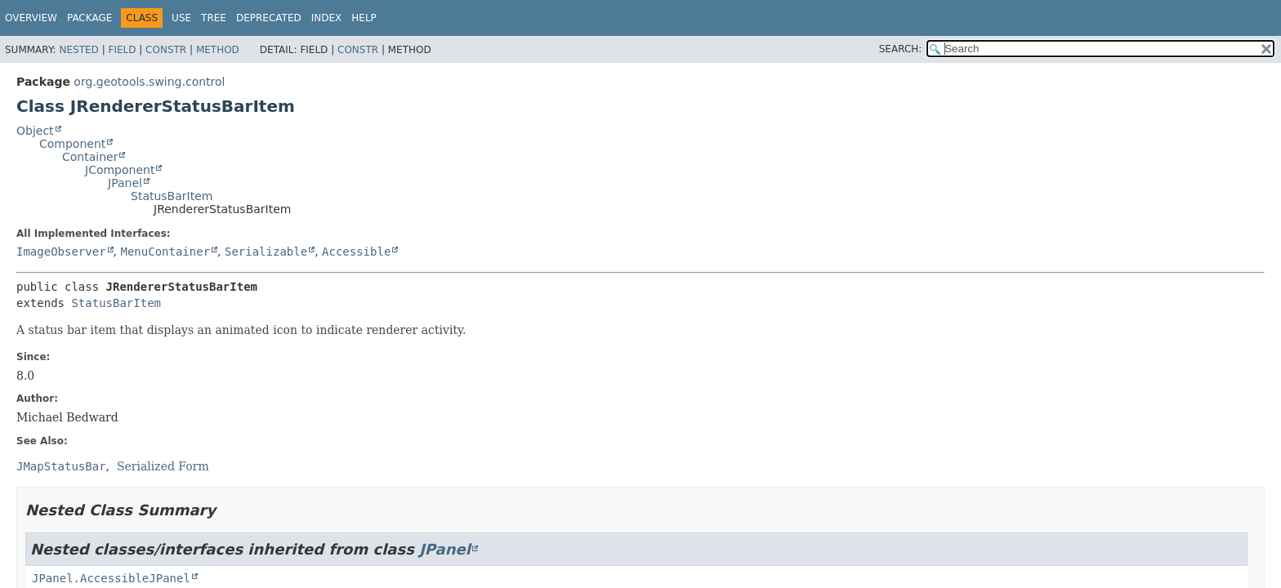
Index (326, 18)
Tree (213, 18)
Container (90, 156)
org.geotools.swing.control (149, 81)
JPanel (125, 182)
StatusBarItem (171, 196)
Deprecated (268, 18)
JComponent (119, 169)
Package (89, 18)
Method (217, 50)
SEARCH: (900, 49)
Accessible (356, 251)
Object (35, 130)
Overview (31, 18)
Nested (78, 50)
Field (122, 50)
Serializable (266, 251)
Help (364, 18)
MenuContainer (165, 251)
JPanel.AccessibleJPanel (111, 578)
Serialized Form (163, 466)
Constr (165, 50)
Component (72, 143)
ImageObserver (61, 251)
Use (181, 18)
